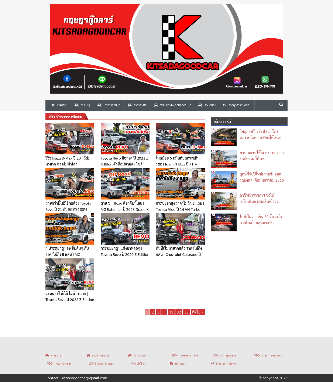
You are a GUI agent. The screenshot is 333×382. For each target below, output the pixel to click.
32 (179, 311)
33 (186, 311)
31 (171, 311)
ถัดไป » (197, 311)
